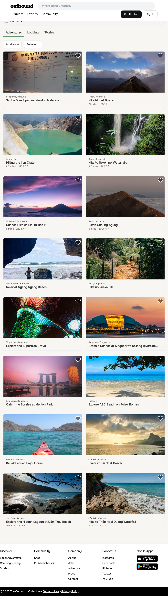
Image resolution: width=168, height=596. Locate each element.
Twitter (106, 573)
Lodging (33, 32)
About (72, 558)
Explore (17, 14)
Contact (73, 579)
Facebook (108, 563)
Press (71, 573)
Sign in (150, 14)
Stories (32, 14)
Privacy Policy (70, 591)
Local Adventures (10, 558)
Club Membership (44, 563)
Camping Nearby (10, 563)
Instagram (108, 558)
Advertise (74, 568)
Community (50, 14)
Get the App (131, 14)
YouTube (107, 579)
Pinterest (107, 568)
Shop (37, 558)
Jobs (71, 563)
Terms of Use (51, 591)
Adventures (14, 32)
